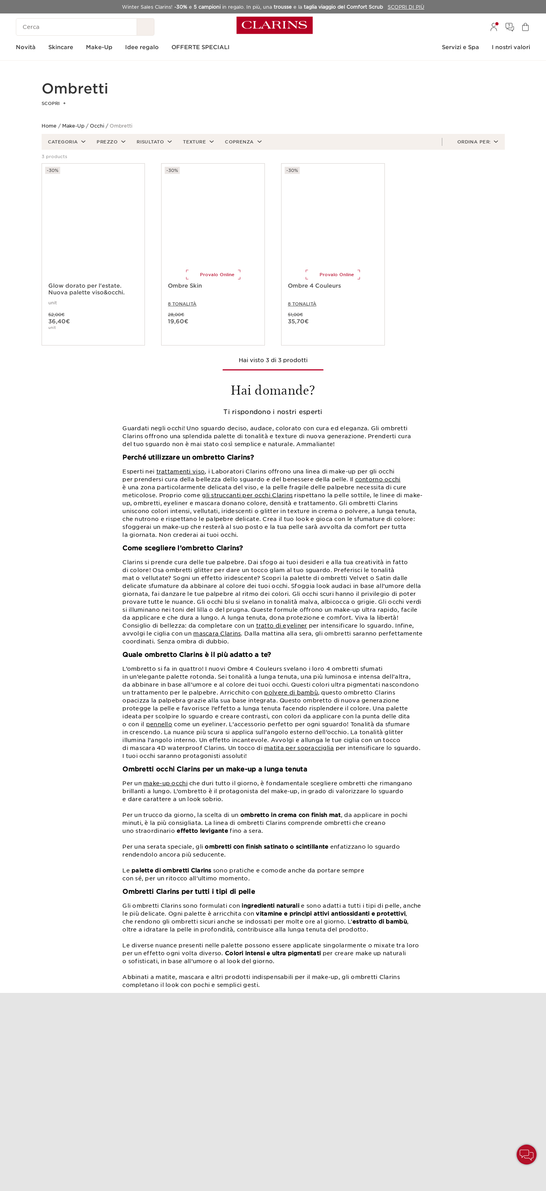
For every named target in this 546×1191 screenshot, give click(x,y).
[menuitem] (493, 27)
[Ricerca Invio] (145, 27)
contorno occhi (378, 479)
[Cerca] (76, 27)
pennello (159, 724)
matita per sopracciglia (299, 748)
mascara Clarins (217, 633)
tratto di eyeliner (281, 625)
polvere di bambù (291, 692)
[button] (66, 142)
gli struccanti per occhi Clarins (247, 495)
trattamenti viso (180, 471)
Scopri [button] (54, 103)
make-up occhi (165, 783)
